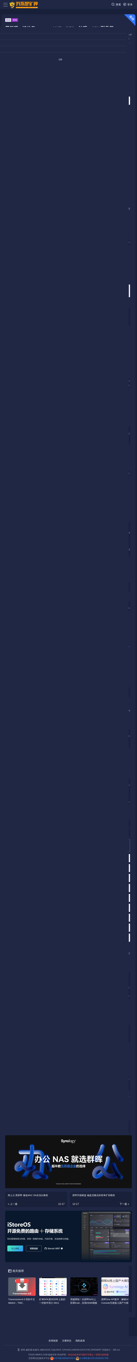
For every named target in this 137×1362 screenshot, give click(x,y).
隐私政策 (80, 1340)
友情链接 (53, 1340)
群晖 (15, 20)
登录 (128, 4)
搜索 (116, 4)
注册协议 (66, 1340)
